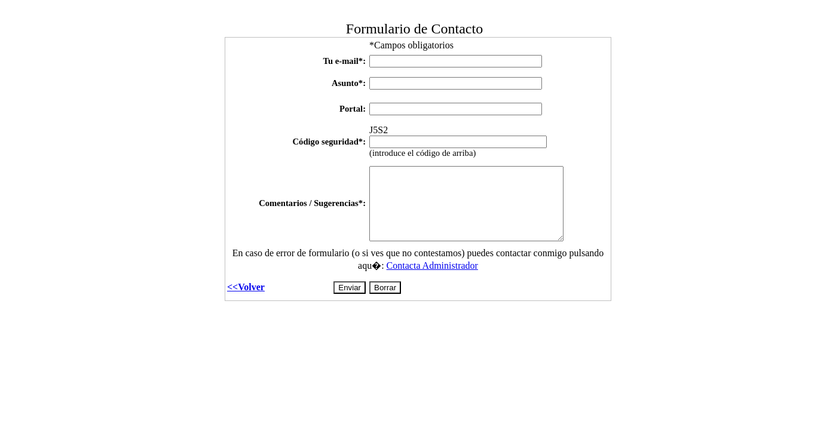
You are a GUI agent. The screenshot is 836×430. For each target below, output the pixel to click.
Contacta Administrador (432, 268)
